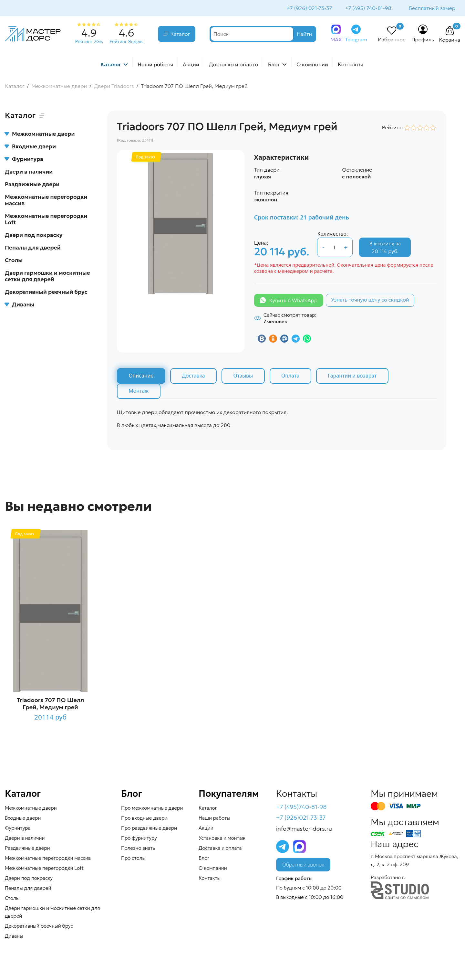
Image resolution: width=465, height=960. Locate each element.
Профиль (422, 40)
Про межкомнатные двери (152, 808)
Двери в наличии (29, 172)
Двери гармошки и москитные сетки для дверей (47, 276)
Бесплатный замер (431, 8)
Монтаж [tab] (139, 391)
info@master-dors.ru (304, 829)
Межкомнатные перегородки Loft (46, 220)
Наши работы (155, 65)
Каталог (180, 34)
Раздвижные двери (32, 184)
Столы (14, 260)
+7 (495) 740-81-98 (367, 8)
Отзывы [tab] (244, 376)
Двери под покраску (33, 235)
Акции (191, 65)
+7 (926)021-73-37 (301, 818)
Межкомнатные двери (40, 134)
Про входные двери (144, 819)
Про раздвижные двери (149, 829)
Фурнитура (24, 159)
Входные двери (30, 147)
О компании (312, 65)
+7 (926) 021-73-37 (309, 8)
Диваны (19, 305)
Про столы (133, 859)
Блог (274, 65)
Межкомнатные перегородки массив (46, 201)
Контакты (350, 65)
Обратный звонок (303, 865)
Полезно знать (138, 849)
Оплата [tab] (292, 376)
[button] (449, 32)
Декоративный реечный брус (46, 292)
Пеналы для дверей (33, 248)
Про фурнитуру (139, 839)
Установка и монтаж (222, 839)
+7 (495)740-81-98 (301, 807)
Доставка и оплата (233, 65)
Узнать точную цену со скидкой (370, 300)
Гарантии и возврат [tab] (354, 376)
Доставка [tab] (194, 376)
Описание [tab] (141, 376)
